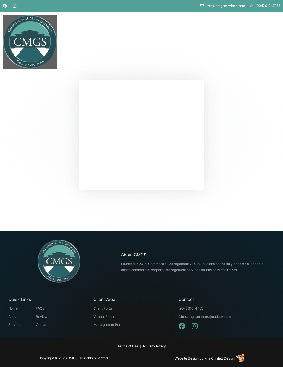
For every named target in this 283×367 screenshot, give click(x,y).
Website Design (187, 358)
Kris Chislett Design (219, 358)
